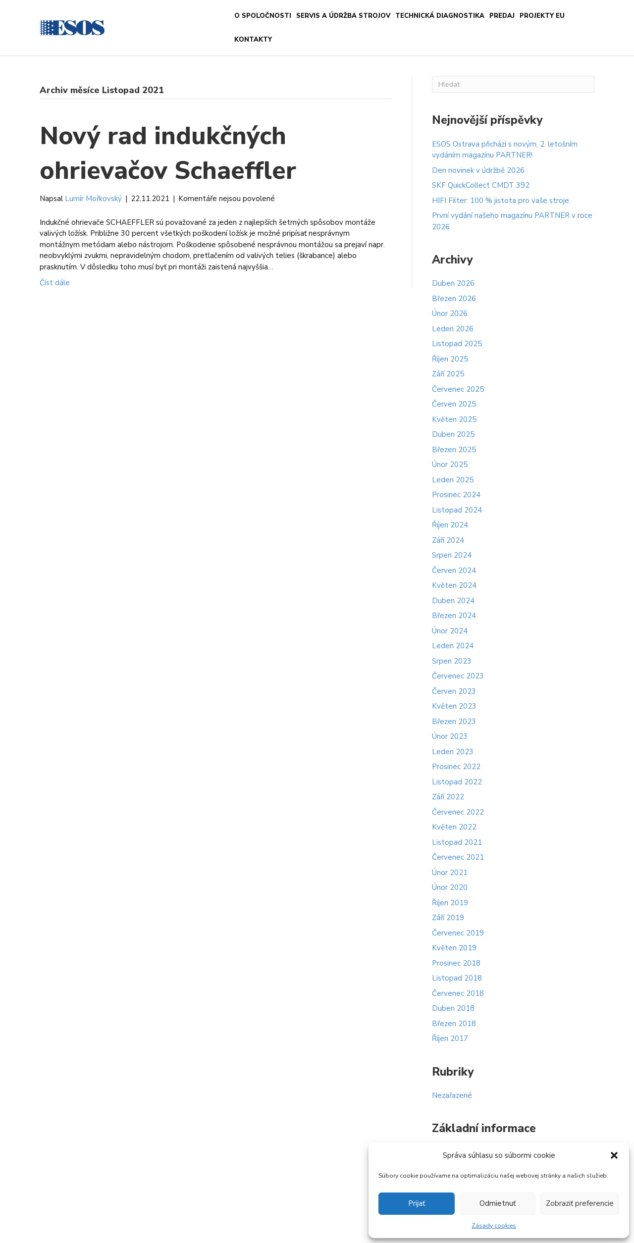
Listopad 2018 (457, 978)
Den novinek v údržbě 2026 (478, 170)
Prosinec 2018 (456, 963)
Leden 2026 (453, 329)
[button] (614, 1155)
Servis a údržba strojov (343, 15)
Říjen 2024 (450, 525)
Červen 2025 (454, 404)
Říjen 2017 (450, 1038)
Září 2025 (448, 374)
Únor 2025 (450, 464)
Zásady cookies (494, 1226)
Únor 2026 (450, 313)
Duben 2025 (453, 434)
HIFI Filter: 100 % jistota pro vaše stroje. (501, 201)
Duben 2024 (453, 601)
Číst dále (55, 283)
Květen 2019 (454, 948)
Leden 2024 (453, 646)
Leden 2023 (453, 752)
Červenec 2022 (458, 812)
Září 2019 (448, 918)
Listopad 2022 (457, 782)
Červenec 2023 (458, 676)
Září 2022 (448, 797)
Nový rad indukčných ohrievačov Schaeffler (168, 153)
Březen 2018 (454, 1024)
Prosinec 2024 (456, 495)
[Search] (513, 84)
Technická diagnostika (439, 15)
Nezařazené (452, 1095)
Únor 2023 (450, 736)
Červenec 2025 (458, 389)
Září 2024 (448, 540)
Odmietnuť (497, 1203)
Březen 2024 (454, 616)
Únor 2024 (450, 631)
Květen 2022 (454, 827)
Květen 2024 (454, 585)
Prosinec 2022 (456, 767)
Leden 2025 (453, 480)
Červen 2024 (454, 570)
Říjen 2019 (450, 903)
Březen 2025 (454, 450)
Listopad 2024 (457, 510)
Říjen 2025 (450, 359)
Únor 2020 (450, 887)
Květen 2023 (454, 706)
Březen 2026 (454, 299)
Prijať (416, 1203)
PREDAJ (502, 15)
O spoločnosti (262, 15)
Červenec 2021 (458, 857)
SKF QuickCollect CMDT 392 (480, 185)
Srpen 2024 (452, 555)
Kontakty (253, 39)
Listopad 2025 (457, 344)
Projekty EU (542, 15)
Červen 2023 (454, 691)
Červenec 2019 (458, 933)
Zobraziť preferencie (580, 1203)
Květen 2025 (454, 419)
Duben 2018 (453, 1008)
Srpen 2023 (452, 661)
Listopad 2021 (457, 842)
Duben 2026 (453, 283)
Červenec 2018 (458, 993)
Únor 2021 (450, 873)
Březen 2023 (454, 721)
